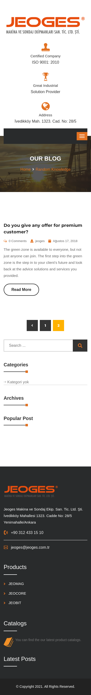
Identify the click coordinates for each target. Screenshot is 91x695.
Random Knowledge (53, 169)
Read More (21, 290)
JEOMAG (16, 584)
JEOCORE (17, 593)
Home (25, 169)
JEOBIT (14, 603)
